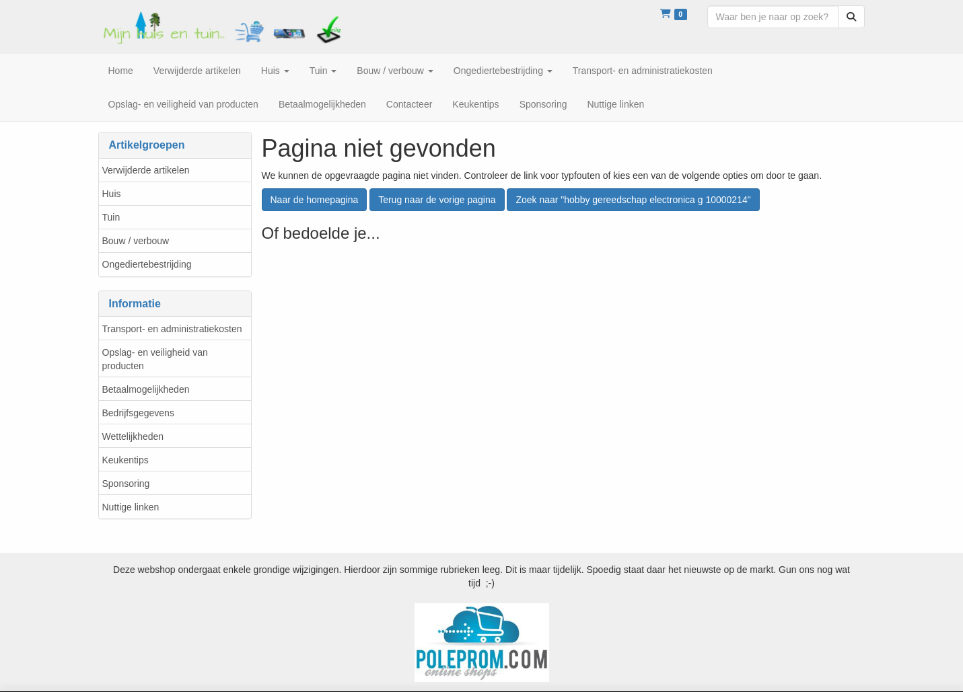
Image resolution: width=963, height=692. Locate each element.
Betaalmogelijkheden (146, 389)
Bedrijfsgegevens (138, 413)
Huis (111, 193)
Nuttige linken (130, 507)
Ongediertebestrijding (147, 264)
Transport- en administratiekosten (172, 328)
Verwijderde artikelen (146, 170)
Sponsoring (126, 483)
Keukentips (125, 460)
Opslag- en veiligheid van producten (155, 359)
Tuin (111, 217)
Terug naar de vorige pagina (436, 199)
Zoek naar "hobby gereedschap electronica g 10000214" (632, 199)
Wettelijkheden (133, 436)
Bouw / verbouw (136, 240)
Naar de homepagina (315, 199)
